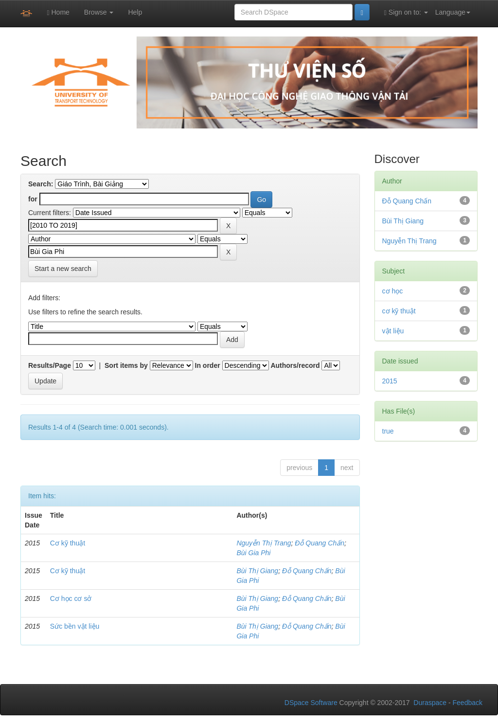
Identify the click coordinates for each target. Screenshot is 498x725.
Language (452, 12)
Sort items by (126, 365)
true (388, 431)
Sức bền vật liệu (74, 626)
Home (58, 12)
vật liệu (393, 331)
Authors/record (295, 365)
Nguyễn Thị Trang (263, 543)
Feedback (467, 703)
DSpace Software (311, 703)
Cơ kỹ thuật (67, 543)
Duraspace (429, 703)
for (32, 199)
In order (207, 365)
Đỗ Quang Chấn (319, 543)
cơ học (392, 291)
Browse (99, 12)
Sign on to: (406, 12)
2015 (389, 381)
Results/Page (49, 365)
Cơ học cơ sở (71, 598)
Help (135, 12)
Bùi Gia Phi (253, 553)
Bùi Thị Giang (257, 571)
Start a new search (63, 268)
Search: (40, 184)
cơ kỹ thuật (399, 311)
